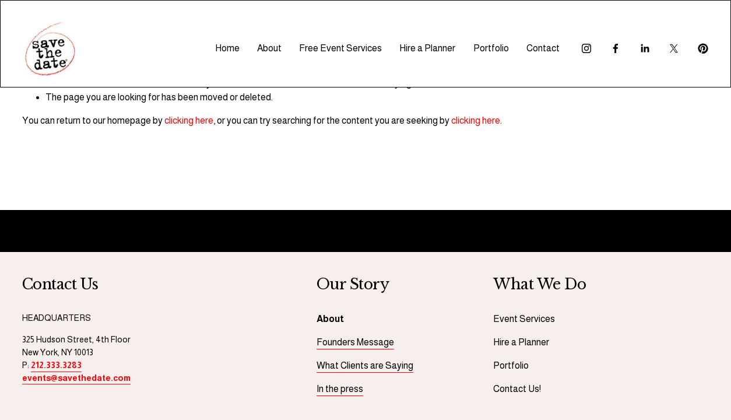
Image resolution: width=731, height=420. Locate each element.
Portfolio (491, 48)
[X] (674, 48)
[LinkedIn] (645, 48)
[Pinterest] (703, 48)
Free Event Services (340, 48)
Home (227, 48)
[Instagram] (586, 48)
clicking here (188, 120)
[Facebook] (615, 48)
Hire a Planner (427, 48)
